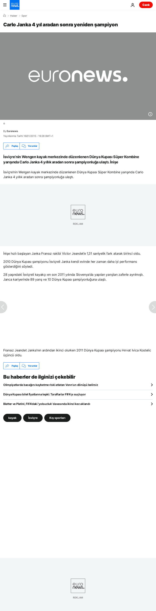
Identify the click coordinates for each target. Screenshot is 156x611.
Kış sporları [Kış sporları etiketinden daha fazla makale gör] (57, 417)
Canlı (146, 4)
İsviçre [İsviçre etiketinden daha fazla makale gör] (33, 417)
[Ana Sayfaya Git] (15, 5)
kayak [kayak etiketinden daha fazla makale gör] (12, 417)
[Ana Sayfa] (4, 15)
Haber (13, 16)
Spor (24, 16)
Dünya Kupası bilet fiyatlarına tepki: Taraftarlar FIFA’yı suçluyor (44, 394)
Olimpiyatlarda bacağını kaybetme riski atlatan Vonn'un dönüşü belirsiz (50, 384)
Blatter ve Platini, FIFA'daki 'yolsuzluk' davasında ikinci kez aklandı (46, 404)
